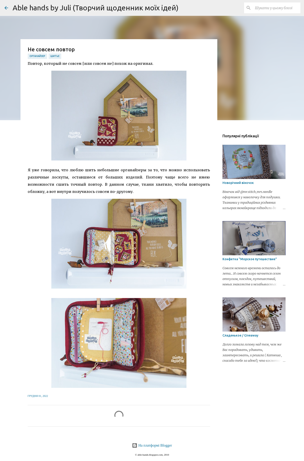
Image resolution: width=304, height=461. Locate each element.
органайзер (37, 56)
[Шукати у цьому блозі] (276, 7)
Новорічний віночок (238, 183)
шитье (54, 56)
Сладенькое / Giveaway (240, 335)
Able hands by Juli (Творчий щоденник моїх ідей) (96, 8)
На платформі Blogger (152, 445)
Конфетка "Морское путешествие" (249, 259)
